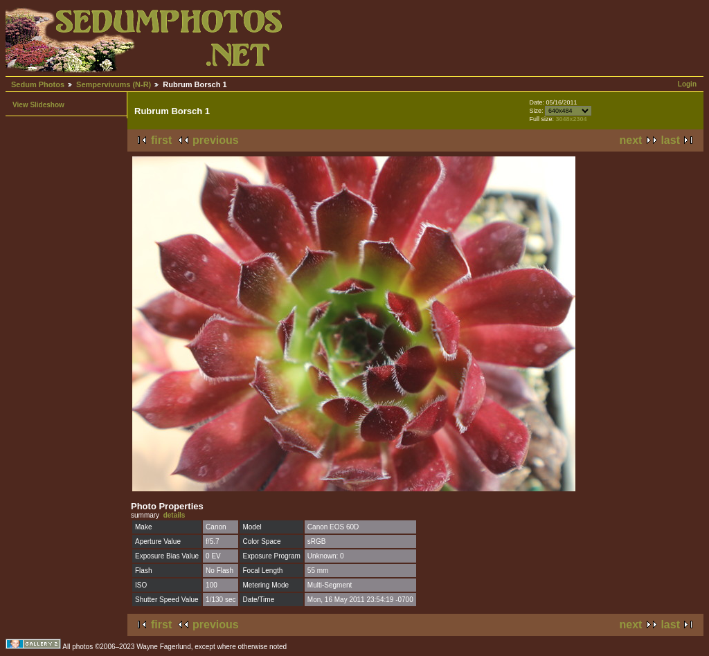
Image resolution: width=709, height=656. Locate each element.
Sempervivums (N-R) (113, 84)
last (670, 140)
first (161, 140)
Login (687, 84)
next (631, 140)
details (174, 515)
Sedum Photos (37, 84)
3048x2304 (570, 119)
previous (215, 140)
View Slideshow (38, 105)
